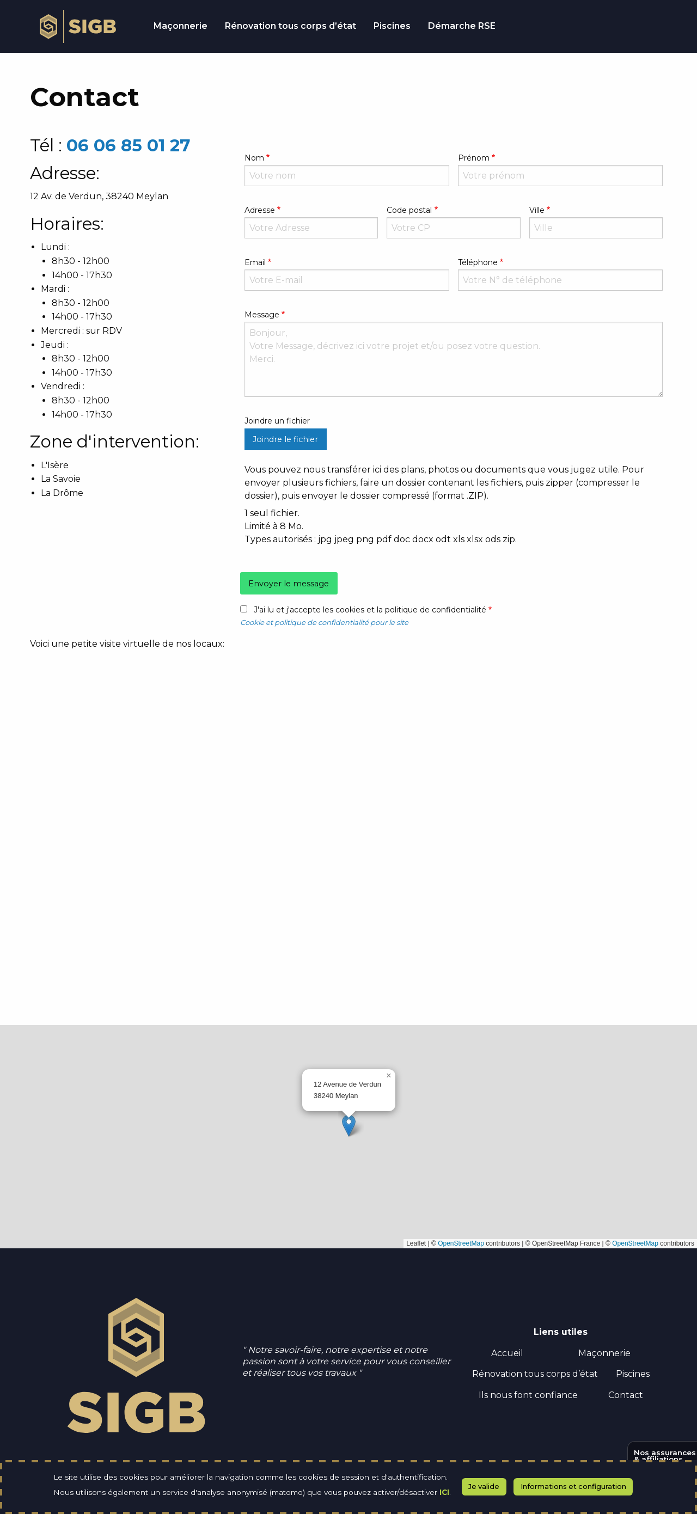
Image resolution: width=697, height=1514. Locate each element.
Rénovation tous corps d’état (535, 1374)
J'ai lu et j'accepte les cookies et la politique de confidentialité (370, 610)
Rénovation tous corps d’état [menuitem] (290, 26)
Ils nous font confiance (528, 1395)
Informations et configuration (573, 1486)
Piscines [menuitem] (392, 26)
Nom (254, 158)
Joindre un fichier (277, 421)
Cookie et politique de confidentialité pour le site (324, 622)
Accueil (507, 1353)
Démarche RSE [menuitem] (462, 26)
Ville (537, 210)
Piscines (633, 1374)
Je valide (483, 1486)
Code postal (409, 210)
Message (261, 315)
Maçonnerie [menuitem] (180, 26)
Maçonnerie (604, 1353)
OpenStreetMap (461, 1243)
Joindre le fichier (285, 439)
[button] (349, 1125)
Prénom (474, 158)
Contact (625, 1395)
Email (255, 262)
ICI (444, 1492)
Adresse (259, 210)
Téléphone (478, 262)
